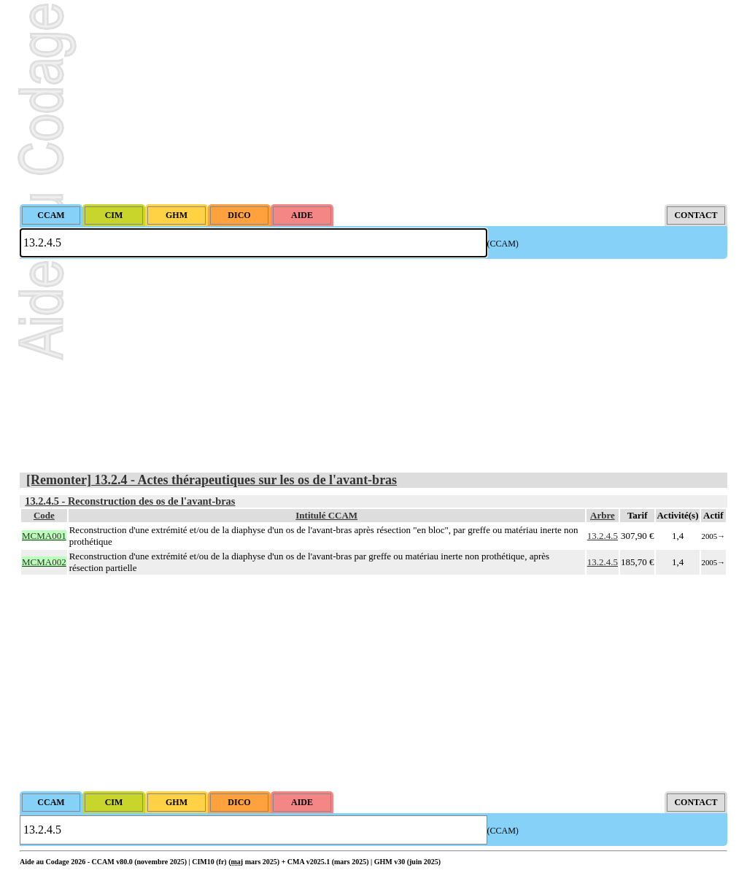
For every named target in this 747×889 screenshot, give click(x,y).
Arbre (602, 515)
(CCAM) (503, 243)
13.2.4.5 (602, 535)
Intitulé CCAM (326, 515)
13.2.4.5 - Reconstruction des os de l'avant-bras (130, 501)
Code (44, 515)
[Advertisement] (373, 102)
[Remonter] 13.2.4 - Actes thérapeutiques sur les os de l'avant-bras (211, 480)
